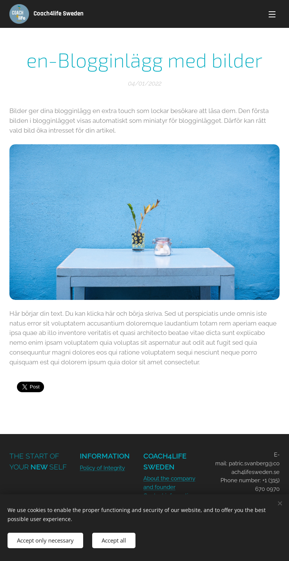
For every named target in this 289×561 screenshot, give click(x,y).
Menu (272, 14)
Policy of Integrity (102, 468)
